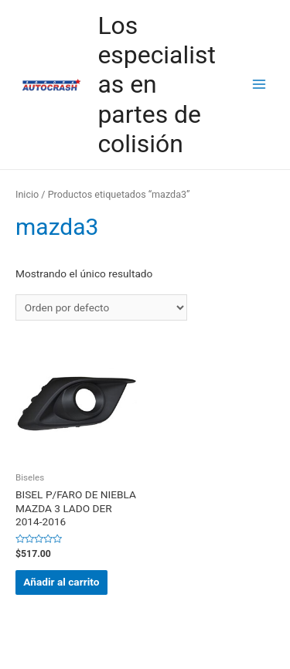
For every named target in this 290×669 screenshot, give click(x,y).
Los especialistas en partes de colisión (156, 84)
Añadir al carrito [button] (61, 582)
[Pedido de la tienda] (101, 307)
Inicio (27, 194)
